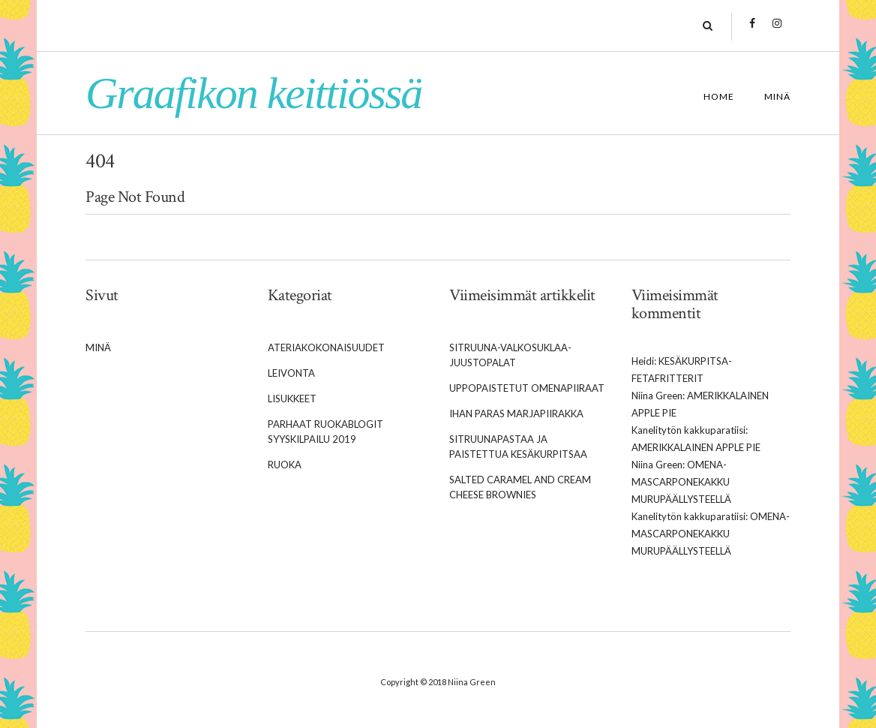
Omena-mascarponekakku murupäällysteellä (681, 482)
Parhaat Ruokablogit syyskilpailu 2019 (325, 431)
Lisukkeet (292, 399)
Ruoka (285, 465)
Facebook (752, 31)
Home (719, 96)
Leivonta (291, 373)
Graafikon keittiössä (254, 93)
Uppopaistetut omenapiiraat (526, 388)
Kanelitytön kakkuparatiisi (689, 430)
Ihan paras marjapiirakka (516, 414)
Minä (777, 96)
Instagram (777, 31)
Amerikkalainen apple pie (696, 447)
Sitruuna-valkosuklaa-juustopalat (510, 355)
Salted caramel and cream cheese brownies (520, 487)
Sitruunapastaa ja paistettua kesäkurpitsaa (518, 446)
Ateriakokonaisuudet (326, 347)
